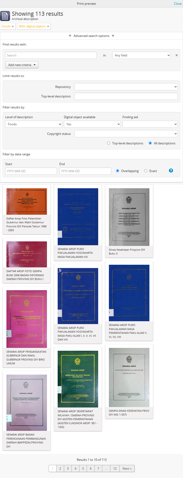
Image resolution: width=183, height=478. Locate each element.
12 (115, 468)
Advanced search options (91, 36)
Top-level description (56, 96)
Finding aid (130, 117)
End (62, 164)
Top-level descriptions (125, 143)
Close (178, 3)
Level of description (19, 117)
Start (8, 164)
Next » (127, 468)
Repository (63, 87)
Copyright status (59, 134)
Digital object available (79, 117)
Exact (150, 171)
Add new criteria (22, 65)
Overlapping (127, 171)
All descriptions (162, 143)
